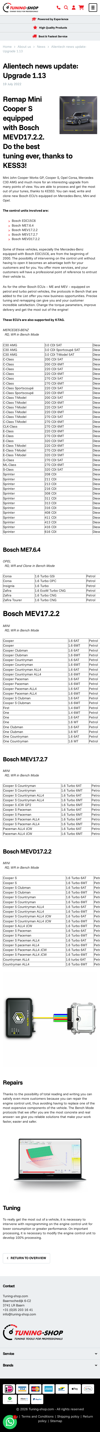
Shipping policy (68, 1416)
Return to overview (28, 1258)
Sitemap (56, 1421)
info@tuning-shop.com (19, 1314)
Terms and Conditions (37, 1416)
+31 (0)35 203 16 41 (18, 1310)
